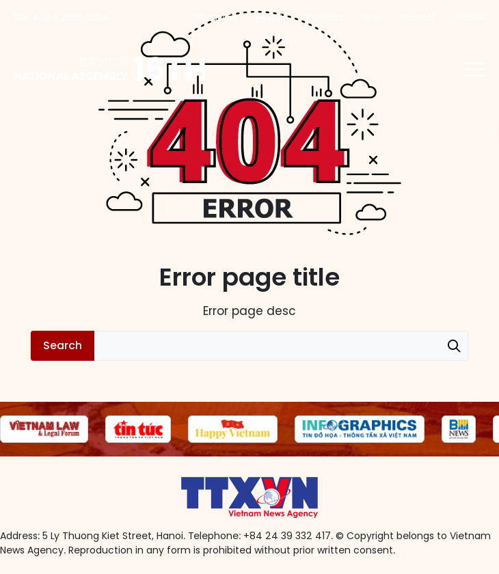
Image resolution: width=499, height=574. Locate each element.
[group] (44, 429)
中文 (372, 17)
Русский (470, 17)
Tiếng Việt (214, 17)
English (271, 17)
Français (324, 17)
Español (417, 17)
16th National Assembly (110, 69)
